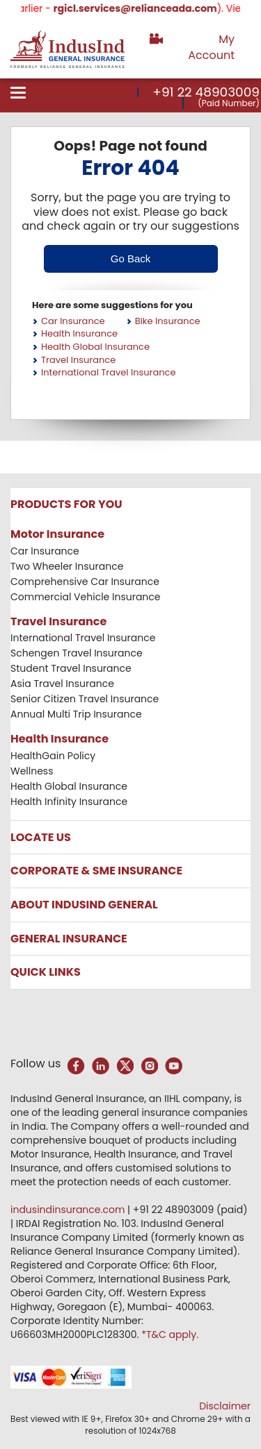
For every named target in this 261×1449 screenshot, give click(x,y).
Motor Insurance (57, 534)
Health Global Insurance (95, 346)
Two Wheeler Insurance (66, 566)
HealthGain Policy (52, 756)
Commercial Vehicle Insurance (85, 597)
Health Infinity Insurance (70, 801)
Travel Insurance (78, 359)
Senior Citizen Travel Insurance (84, 699)
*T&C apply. (169, 1334)
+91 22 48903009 (206, 92)
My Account (211, 47)
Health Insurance (79, 333)
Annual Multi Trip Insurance (76, 714)
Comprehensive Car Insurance (84, 581)
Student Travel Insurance (71, 668)
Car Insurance (73, 321)
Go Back (131, 258)
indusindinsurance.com (68, 1210)
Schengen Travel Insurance (76, 653)
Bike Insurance (167, 321)
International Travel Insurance (108, 372)
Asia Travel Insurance (62, 683)
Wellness (32, 771)
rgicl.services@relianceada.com (144, 8)
